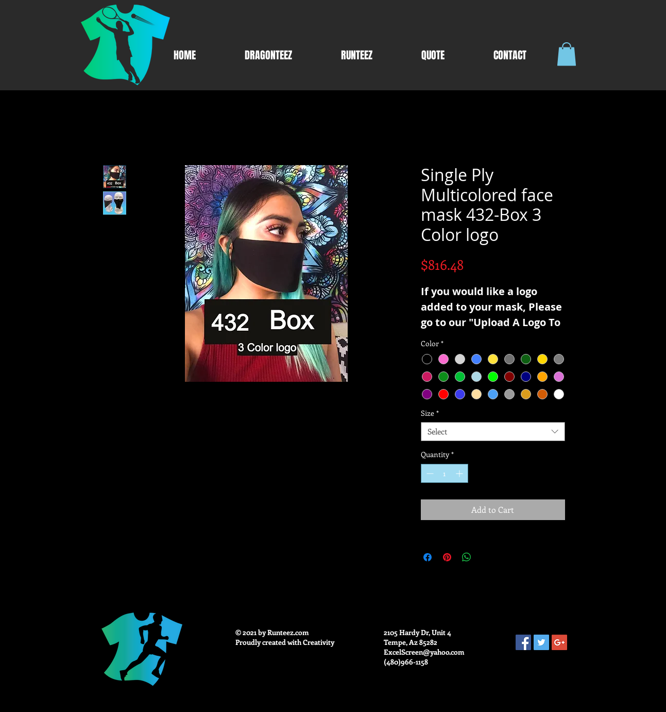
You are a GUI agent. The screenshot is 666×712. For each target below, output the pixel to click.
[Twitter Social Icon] (541, 642)
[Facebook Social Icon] (523, 642)
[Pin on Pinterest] (447, 557)
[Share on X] (486, 557)
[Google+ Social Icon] (559, 642)
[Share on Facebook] (427, 557)
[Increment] (460, 473)
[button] (566, 54)
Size (430, 413)
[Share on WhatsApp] (466, 557)
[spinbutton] (444, 473)
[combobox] (493, 432)
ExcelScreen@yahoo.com (424, 652)
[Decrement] (428, 473)
